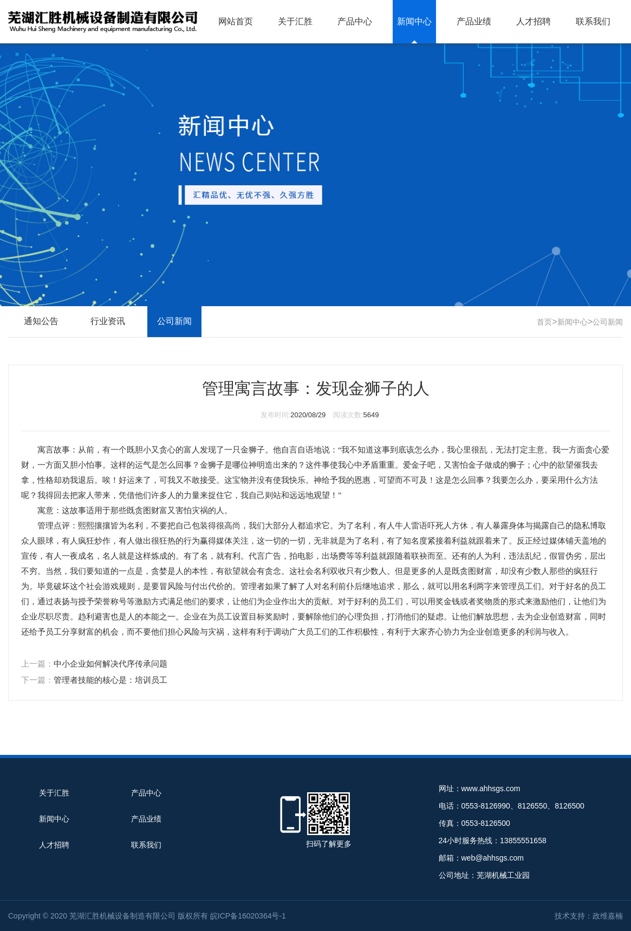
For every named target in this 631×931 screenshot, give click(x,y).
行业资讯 (107, 321)
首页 (544, 322)
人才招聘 (533, 21)
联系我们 (593, 21)
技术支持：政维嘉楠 (589, 915)
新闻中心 (414, 21)
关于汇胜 (295, 21)
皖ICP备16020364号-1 (248, 915)
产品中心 (354, 21)
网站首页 (235, 21)
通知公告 (41, 321)
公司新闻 (608, 322)
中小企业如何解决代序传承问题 (110, 663)
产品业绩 (474, 21)
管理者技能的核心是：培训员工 (110, 679)
